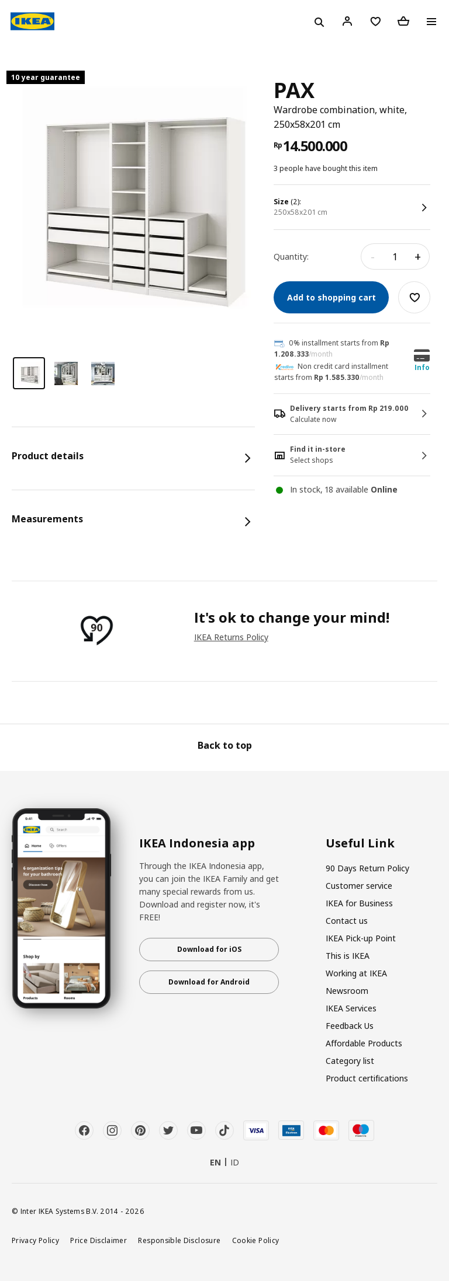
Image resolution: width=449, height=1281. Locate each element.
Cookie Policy (255, 1240)
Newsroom (347, 990)
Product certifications (367, 1078)
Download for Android (209, 982)
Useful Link (360, 843)
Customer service (359, 885)
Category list (350, 1060)
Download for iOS (209, 949)
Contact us (347, 920)
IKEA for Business (359, 903)
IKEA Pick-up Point (361, 938)
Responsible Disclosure (179, 1240)
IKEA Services (351, 1008)
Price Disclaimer (98, 1240)
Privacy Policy (35, 1240)
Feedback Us (350, 1025)
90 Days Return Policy (367, 868)
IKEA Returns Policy (231, 637)
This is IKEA (347, 955)
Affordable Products (364, 1043)
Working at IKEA (356, 973)
